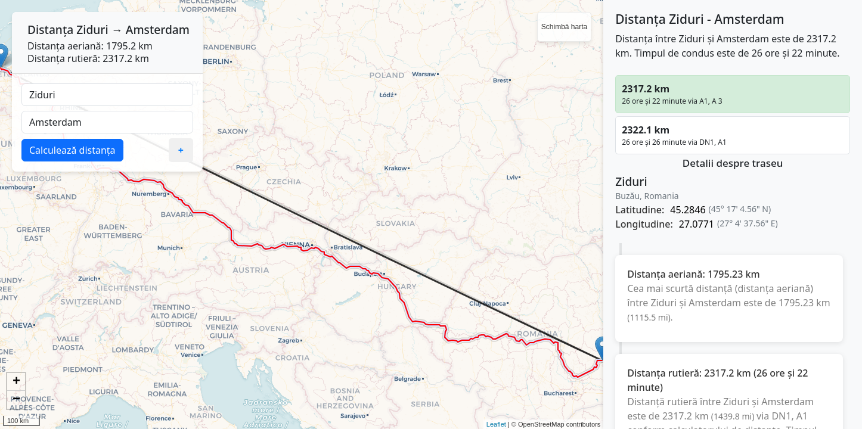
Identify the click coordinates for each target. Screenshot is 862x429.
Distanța (50, 29)
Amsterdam (158, 29)
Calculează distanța (72, 150)
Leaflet (496, 424)
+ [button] (16, 382)
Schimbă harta (564, 27)
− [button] (16, 400)
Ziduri (92, 29)
